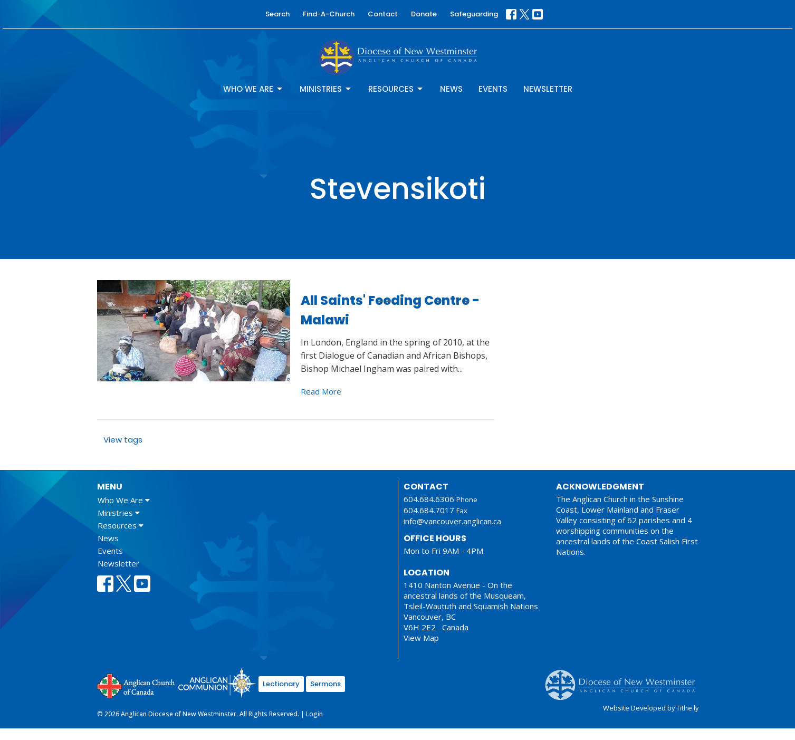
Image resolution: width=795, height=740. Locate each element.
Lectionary (281, 684)
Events (492, 88)
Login (314, 713)
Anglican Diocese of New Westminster (624, 680)
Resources (396, 88)
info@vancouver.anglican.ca (452, 521)
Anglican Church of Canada (136, 684)
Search (277, 14)
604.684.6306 (429, 499)
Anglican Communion (217, 683)
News (451, 88)
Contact (383, 14)
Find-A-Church (329, 14)
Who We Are (253, 88)
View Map (421, 637)
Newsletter (547, 88)
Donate (424, 14)
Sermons (325, 684)
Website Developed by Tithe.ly (650, 708)
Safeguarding (474, 14)
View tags (122, 439)
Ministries (326, 88)
